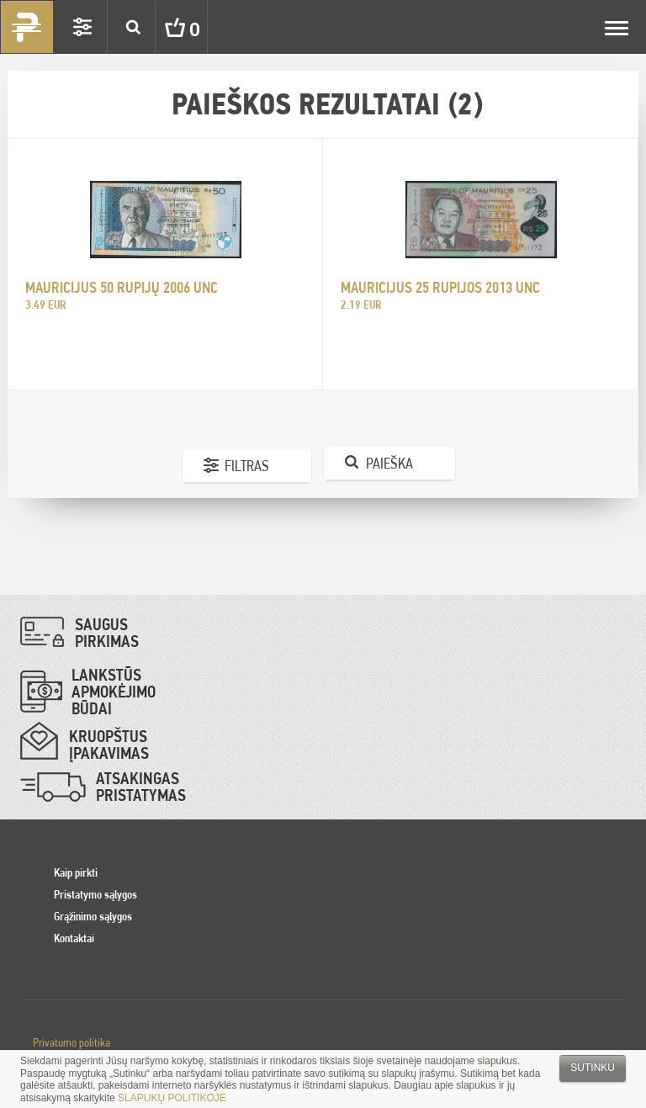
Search (133, 27)
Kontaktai (74, 938)
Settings (82, 27)
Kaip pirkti (76, 872)
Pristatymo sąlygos (95, 894)
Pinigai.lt (27, 27)
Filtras (247, 465)
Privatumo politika (71, 1042)
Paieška (389, 463)
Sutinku (592, 1068)
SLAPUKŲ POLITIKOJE (172, 1098)
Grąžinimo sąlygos (93, 916)
